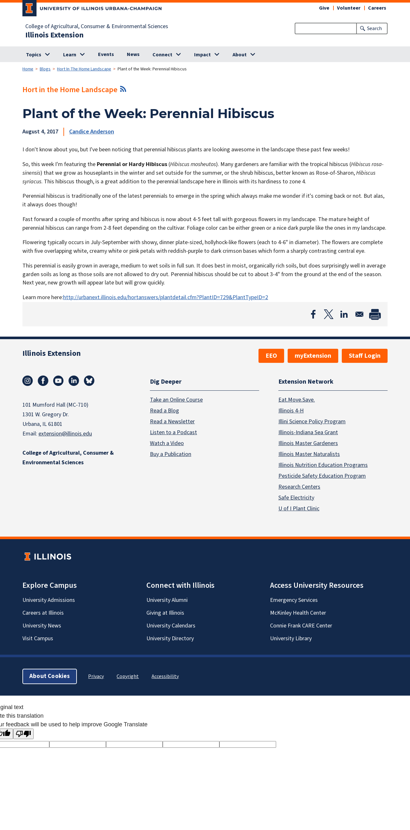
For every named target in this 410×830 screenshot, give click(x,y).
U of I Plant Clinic (298, 508)
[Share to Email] (359, 314)
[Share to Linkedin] (344, 314)
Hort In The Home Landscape (84, 69)
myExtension (313, 355)
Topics (33, 54)
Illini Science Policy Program (312, 421)
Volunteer (348, 8)
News (133, 54)
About (240, 54)
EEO (271, 355)
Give (324, 8)
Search (374, 28)
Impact (202, 54)
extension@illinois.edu (65, 434)
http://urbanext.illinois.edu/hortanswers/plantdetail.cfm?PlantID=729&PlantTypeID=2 (165, 297)
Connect (162, 54)
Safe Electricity (296, 497)
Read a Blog (164, 410)
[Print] (374, 314)
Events (106, 54)
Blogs (45, 69)
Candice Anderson (91, 132)
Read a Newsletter (172, 421)
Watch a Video (167, 443)
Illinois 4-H (291, 410)
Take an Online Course (176, 399)
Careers (377, 8)
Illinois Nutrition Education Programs (323, 465)
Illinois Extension (54, 35)
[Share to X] (328, 314)
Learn (69, 54)
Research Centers (299, 487)
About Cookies (49, 676)
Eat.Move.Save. (296, 399)
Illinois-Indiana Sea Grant (308, 432)
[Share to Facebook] (313, 314)
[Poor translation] (23, 734)
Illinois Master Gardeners (308, 443)
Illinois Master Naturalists (309, 454)
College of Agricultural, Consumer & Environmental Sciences (96, 26)
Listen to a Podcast (173, 432)
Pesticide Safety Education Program (322, 476)
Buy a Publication (170, 454)
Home (27, 69)
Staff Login (365, 355)
